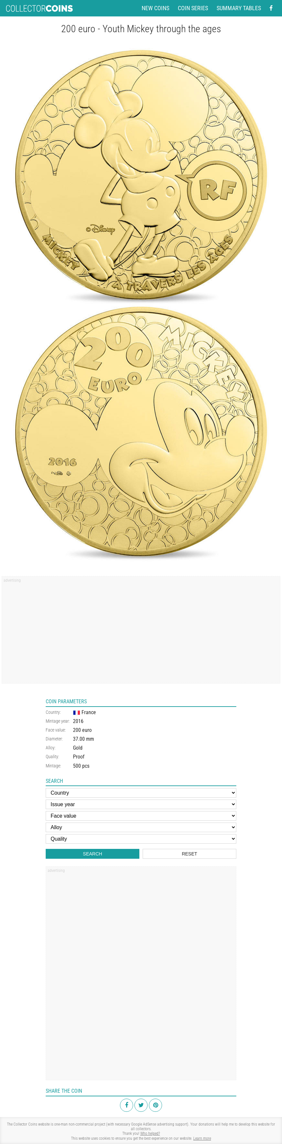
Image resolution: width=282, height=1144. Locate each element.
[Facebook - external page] (271, 8)
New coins (155, 8)
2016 (78, 721)
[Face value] (141, 816)
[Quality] (141, 839)
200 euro (82, 730)
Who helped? (150, 1133)
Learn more (202, 1138)
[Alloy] (141, 827)
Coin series (193, 8)
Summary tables (239, 8)
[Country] (141, 793)
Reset (189, 853)
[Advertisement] (141, 632)
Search (92, 853)
